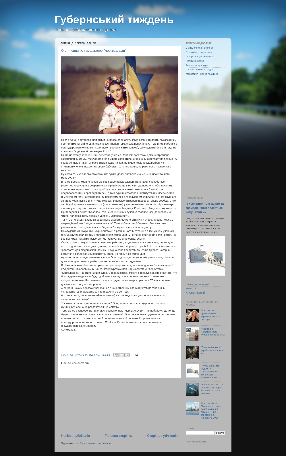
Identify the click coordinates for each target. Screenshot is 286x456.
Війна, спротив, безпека (199, 47)
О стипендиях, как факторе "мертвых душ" (93, 50)
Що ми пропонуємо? (197, 284)
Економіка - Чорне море (199, 52)
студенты (94, 355)
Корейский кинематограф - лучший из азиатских (213, 331)
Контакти (191, 288)
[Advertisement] (119, 405)
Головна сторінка (118, 436)
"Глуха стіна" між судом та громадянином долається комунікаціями (205, 207)
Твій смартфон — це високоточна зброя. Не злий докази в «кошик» (212, 389)
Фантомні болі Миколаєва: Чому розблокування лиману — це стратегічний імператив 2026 (211, 410)
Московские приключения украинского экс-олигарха (210, 315)
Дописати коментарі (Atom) (95, 443)
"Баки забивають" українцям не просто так (212, 350)
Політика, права (195, 61)
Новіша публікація (75, 436)
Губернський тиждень (114, 19)
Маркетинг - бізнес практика (202, 73)
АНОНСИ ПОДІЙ (195, 292)
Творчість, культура (197, 65)
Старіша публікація (162, 436)
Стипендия (81, 355)
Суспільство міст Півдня (199, 69)
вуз (71, 355)
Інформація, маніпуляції (199, 56)
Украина (105, 355)
